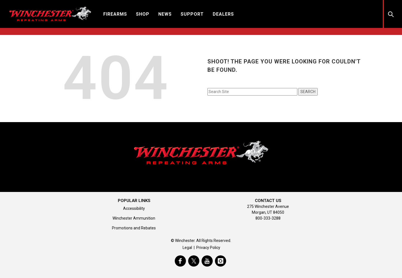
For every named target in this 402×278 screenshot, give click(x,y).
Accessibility (134, 208)
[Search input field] (252, 92)
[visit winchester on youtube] (207, 261)
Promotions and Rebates (134, 228)
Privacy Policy (208, 247)
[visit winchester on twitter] (193, 261)
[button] (115, 14)
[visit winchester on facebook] (180, 261)
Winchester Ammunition (134, 218)
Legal (187, 247)
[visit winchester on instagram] (220, 261)
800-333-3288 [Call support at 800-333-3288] (268, 218)
